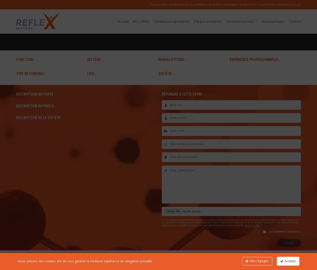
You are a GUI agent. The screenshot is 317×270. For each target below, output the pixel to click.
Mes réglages (259, 261)
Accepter (290, 261)
